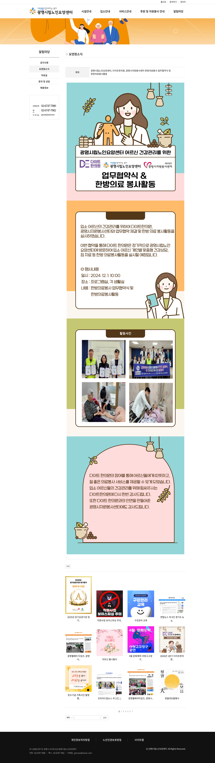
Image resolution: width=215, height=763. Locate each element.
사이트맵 (139, 740)
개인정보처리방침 (80, 740)
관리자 (183, 2)
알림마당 (178, 11)
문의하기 (173, 2)
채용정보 (44, 87)
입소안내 (105, 11)
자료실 (44, 75)
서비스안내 (125, 11)
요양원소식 (44, 69)
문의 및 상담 (44, 81)
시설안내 (86, 11)
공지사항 (44, 62)
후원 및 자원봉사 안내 (152, 11)
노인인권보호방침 (112, 740)
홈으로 (163, 2)
